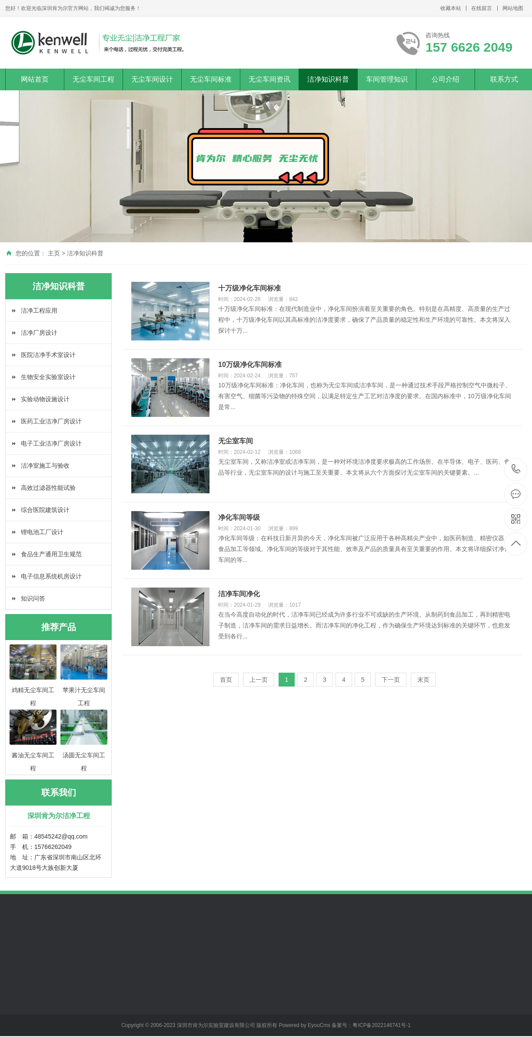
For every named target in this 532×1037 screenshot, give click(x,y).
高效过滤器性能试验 (48, 487)
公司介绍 (445, 79)
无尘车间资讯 (269, 79)
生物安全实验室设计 (48, 376)
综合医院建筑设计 (45, 509)
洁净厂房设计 (39, 332)
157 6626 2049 (516, 469)
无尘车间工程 (93, 79)
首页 (226, 679)
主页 (54, 253)
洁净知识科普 (328, 79)
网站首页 (35, 79)
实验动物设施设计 (45, 399)
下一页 (391, 679)
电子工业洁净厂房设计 (51, 443)
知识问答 (33, 598)
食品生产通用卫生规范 (51, 554)
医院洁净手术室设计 (48, 354)
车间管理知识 (387, 79)
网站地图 (512, 8)
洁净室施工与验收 (45, 465)
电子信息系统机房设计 (51, 576)
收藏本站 (450, 8)
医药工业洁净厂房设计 (51, 421)
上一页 (258, 679)
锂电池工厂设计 (42, 531)
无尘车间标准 (211, 79)
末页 (423, 679)
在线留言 (481, 8)
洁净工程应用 (39, 310)
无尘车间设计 (152, 79)
